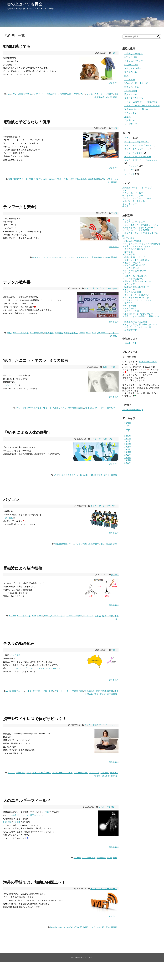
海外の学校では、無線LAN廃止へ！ (34, 882)
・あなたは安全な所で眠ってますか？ (139, 324)
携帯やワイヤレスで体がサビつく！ (34, 719)
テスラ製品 (8, 518)
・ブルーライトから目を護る (135, 260)
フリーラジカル (81, 773)
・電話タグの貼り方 (131, 262)
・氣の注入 (127, 303)
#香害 (76, 94)
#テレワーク (57, 257)
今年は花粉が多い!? (133, 61)
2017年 (127, 444)
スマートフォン (57, 616)
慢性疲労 (98, 475)
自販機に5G (129, 120)
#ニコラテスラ (24, 94)
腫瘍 (115, 97)
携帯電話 (15, 815)
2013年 (127, 455)
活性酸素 (105, 773)
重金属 (127, 117)
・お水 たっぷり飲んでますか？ (137, 246)
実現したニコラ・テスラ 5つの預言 (35, 360)
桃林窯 (125, 206)
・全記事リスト (129, 343)
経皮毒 (109, 97)
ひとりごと (129, 170)
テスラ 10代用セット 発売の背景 (140, 102)
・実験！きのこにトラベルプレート (138, 227)
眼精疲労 (95, 544)
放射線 (98, 616)
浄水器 (90, 694)
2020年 (127, 436)
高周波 (114, 776)
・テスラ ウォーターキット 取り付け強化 (141, 244)
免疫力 (110, 94)
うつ (94, 333)
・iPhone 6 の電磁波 (131, 241)
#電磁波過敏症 (66, 94)
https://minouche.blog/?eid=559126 (66, 927)
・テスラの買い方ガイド (133, 265)
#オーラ (77, 858)
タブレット (88, 616)
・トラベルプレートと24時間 (135, 230)
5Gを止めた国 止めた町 (136, 83)
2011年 (127, 460)
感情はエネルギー (132, 68)
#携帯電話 (89, 408)
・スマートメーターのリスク (135, 297)
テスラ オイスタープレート (103, 439)
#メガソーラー (39, 94)
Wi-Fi (82, 94)
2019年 (127, 439)
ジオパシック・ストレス (133, 201)
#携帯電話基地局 (79, 179)
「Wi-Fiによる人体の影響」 (27, 432)
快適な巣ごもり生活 (133, 98)
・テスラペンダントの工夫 (134, 222)
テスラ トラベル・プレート (48, 668)
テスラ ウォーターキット (136, 142)
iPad (34, 616)
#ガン (14, 94)
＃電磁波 (59, 333)
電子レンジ (35, 815)
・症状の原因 (128, 254)
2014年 (127, 452)
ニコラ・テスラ (110, 367)
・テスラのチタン (130, 308)
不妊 (91, 475)
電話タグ (106, 776)
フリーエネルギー (109, 408)
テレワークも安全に (21, 207)
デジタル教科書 (17, 282)
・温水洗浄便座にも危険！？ (135, 287)
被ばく (105, 616)
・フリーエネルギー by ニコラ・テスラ (140, 225)
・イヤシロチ (128, 289)
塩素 (81, 691)
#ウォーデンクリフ (24, 408)
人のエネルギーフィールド (26, 800)
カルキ (28, 691)
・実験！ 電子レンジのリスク (136, 281)
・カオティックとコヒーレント (136, 300)
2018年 (127, 441)
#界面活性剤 (52, 94)
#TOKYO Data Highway (44, 179)
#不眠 (79, 475)
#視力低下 (49, 333)
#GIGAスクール (20, 179)
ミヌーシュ (129, 174)
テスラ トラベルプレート (136, 149)
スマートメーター (74, 616)
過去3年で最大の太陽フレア (137, 109)
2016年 (127, 447)
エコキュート (18, 691)
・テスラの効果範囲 (131, 292)
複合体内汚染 (130, 72)
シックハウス (92, 94)
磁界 (115, 858)
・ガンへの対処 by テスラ (134, 271)
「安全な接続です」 (133, 53)
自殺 (115, 336)
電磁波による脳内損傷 (22, 568)
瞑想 (126, 76)
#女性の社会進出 (75, 408)
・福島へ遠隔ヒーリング (133, 257)
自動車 (17, 822)
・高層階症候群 (129, 330)
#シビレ (57, 475)
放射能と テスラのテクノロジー (137, 198)
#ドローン (47, 408)
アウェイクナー (131, 113)
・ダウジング (128, 284)
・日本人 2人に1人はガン (134, 276)
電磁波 (114, 182)
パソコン (11, 500)
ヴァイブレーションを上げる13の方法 (142, 105)
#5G (8, 94)
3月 (128, 426)
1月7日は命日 (130, 91)
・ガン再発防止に (130, 268)
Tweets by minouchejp (132, 410)
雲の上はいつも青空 (24, 4)
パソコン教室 (80, 544)
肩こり (107, 475)
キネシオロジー (129, 204)
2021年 (127, 423)
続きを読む (114, 83)
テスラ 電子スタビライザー (103, 506)
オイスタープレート (41, 773)
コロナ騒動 (129, 79)
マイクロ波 (94, 773)
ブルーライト (103, 333)
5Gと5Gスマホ (131, 65)
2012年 (127, 457)
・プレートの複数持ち (132, 279)
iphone (40, 616)
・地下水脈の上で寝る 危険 (134, 322)
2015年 (127, 449)
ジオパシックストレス (43, 691)
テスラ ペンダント (108, 807)
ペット (103, 94)
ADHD (82, 333)
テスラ (115, 53)
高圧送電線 (112, 694)
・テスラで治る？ (130, 306)
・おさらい (127, 219)
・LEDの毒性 (128, 238)
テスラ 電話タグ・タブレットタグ (100, 288)
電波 (102, 544)
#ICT (31, 179)
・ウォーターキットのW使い (135, 295)
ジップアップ (130, 124)
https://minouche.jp (147, 361)
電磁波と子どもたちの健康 (26, 122)
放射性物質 (101, 691)
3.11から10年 (130, 57)
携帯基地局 (89, 691)
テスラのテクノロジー (132, 196)
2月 (128, 428)
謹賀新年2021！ (131, 94)
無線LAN (114, 773)
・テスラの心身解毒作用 (133, 249)
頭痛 (115, 544)
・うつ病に (127, 273)
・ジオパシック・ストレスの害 (136, 327)
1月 (128, 431)
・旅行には (127, 252)
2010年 (127, 463)
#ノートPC (84, 257)
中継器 (75, 691)
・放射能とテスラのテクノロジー (137, 314)
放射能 (110, 691)
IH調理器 (7, 822)
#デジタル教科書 (21, 333)
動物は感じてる (17, 46)
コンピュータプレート (62, 773)
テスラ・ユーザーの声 (132, 193)
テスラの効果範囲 (18, 643)
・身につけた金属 (130, 311)
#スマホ (47, 257)
